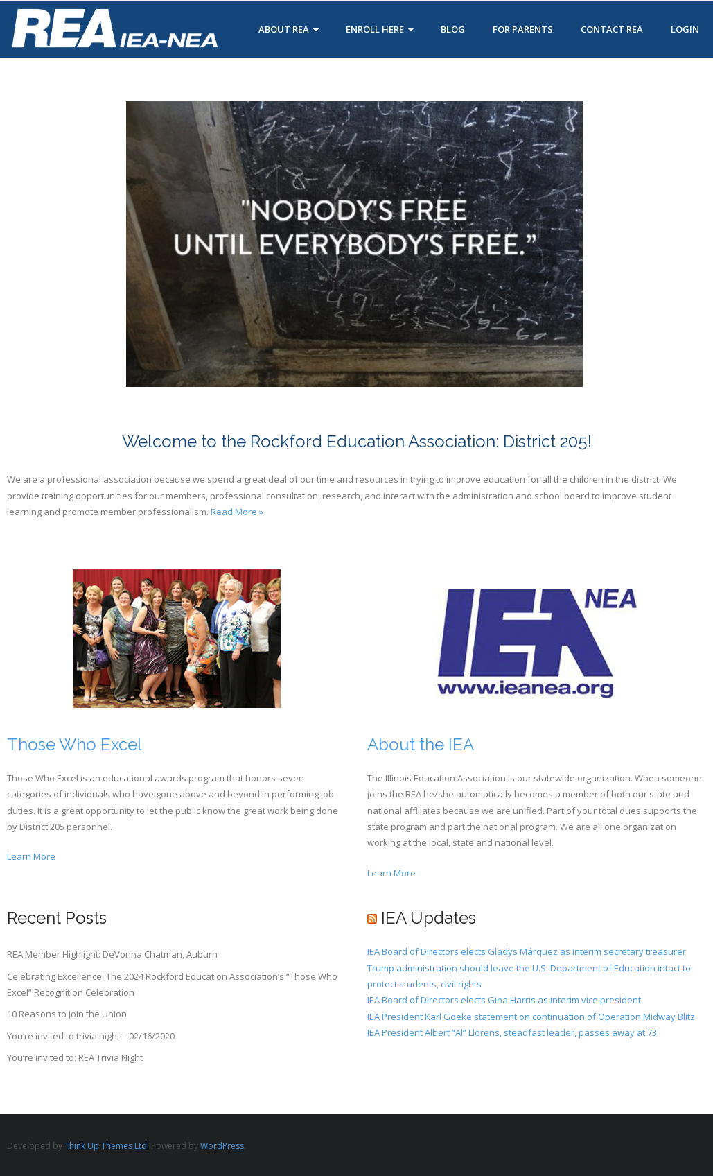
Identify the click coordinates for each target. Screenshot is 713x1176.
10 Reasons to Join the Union (67, 1014)
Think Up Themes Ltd (105, 1146)
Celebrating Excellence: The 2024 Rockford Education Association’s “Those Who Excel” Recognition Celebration (172, 984)
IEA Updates (428, 918)
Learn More (31, 856)
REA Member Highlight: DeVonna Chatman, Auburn (112, 954)
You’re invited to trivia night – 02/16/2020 (91, 1036)
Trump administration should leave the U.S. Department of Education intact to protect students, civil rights (529, 976)
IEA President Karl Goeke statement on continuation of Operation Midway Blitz (531, 1016)
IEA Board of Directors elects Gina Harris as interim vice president (504, 1000)
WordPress (222, 1146)
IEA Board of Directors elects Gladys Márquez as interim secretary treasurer (526, 951)
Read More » (237, 511)
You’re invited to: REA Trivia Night (75, 1057)
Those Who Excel (74, 744)
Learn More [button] (391, 873)
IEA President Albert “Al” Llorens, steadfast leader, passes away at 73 (512, 1032)
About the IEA (420, 744)
